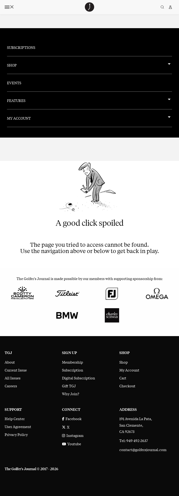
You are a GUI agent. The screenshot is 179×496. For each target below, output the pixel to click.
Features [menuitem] (16, 100)
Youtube (71, 443)
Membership (72, 361)
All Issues (13, 377)
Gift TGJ (69, 385)
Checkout (127, 385)
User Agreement (18, 426)
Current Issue (16, 369)
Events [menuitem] (14, 82)
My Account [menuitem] (19, 118)
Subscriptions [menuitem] (21, 47)
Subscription (72, 369)
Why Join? (70, 393)
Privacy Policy (16, 434)
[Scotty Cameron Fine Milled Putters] (22, 292)
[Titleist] (67, 292)
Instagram (72, 435)
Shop (123, 361)
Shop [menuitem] (12, 64)
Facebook (72, 418)
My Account (129, 369)
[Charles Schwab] (112, 314)
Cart (122, 377)
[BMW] (67, 314)
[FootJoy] (112, 292)
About (10, 361)
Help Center (15, 418)
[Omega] (156, 292)
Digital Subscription (78, 377)
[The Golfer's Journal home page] (89, 10)
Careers (11, 385)
